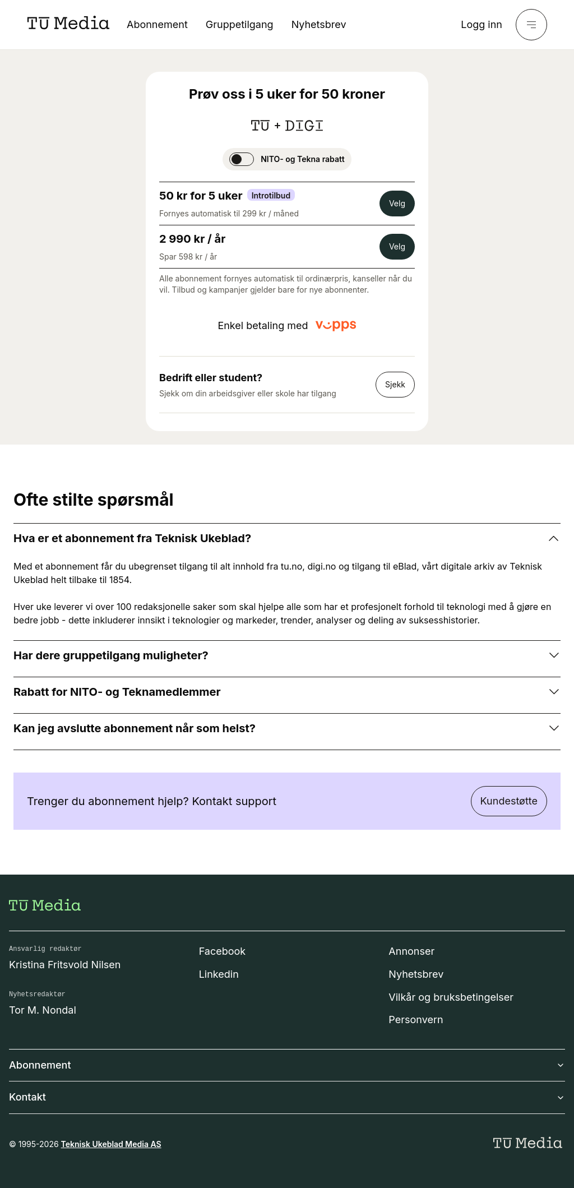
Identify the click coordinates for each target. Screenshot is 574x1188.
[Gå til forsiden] (45, 905)
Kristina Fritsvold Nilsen (65, 964)
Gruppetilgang (240, 24)
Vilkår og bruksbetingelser (450, 997)
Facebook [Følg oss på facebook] (222, 951)
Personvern (415, 1019)
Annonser (411, 951)
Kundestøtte (509, 801)
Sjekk (395, 384)
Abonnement (157, 24)
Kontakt (287, 1097)
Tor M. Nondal (42, 1010)
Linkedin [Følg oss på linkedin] (219, 974)
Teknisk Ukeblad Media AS (111, 1144)
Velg (397, 203)
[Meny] (531, 24)
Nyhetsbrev (318, 24)
